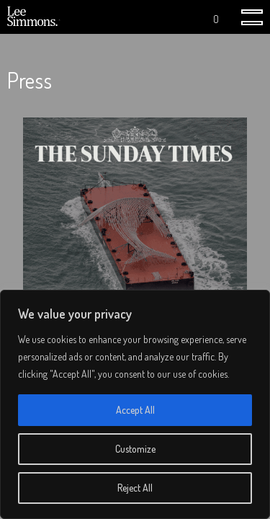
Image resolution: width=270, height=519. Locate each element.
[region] (135, 404)
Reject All (135, 488)
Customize (135, 449)
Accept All (135, 410)
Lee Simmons (34, 17)
